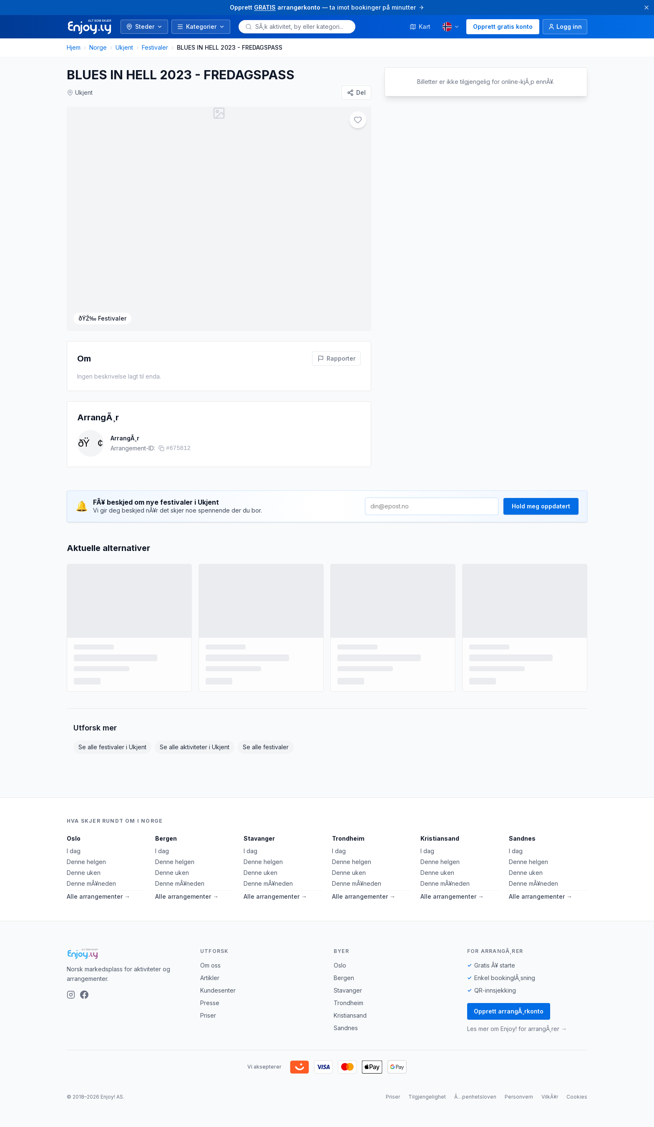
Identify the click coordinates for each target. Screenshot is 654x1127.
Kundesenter (218, 990)
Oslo (73, 838)
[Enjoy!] (127, 954)
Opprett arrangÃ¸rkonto (508, 1011)
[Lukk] (646, 7)
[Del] (356, 93)
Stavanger (259, 838)
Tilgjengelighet (427, 1097)
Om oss (210, 965)
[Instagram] (71, 995)
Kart (420, 26)
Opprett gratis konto (503, 26)
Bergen (166, 838)
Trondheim (348, 838)
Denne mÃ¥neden (91, 883)
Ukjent (124, 47)
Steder (144, 26)
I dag (73, 850)
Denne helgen (86, 861)
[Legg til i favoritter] (358, 119)
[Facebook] (84, 995)
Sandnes (522, 838)
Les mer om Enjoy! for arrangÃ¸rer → (517, 1028)
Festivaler (155, 47)
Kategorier (201, 26)
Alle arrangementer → (98, 896)
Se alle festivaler (266, 746)
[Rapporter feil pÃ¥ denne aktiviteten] (336, 358)
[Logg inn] (565, 26)
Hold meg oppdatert (541, 506)
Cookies (576, 1097)
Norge (98, 47)
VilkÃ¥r (549, 1097)
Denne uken (84, 872)
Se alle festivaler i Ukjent (112, 746)
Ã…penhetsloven (475, 1097)
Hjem (73, 47)
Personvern (519, 1097)
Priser (208, 1015)
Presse (209, 1002)
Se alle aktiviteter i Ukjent (194, 746)
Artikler (209, 977)
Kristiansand (439, 838)
